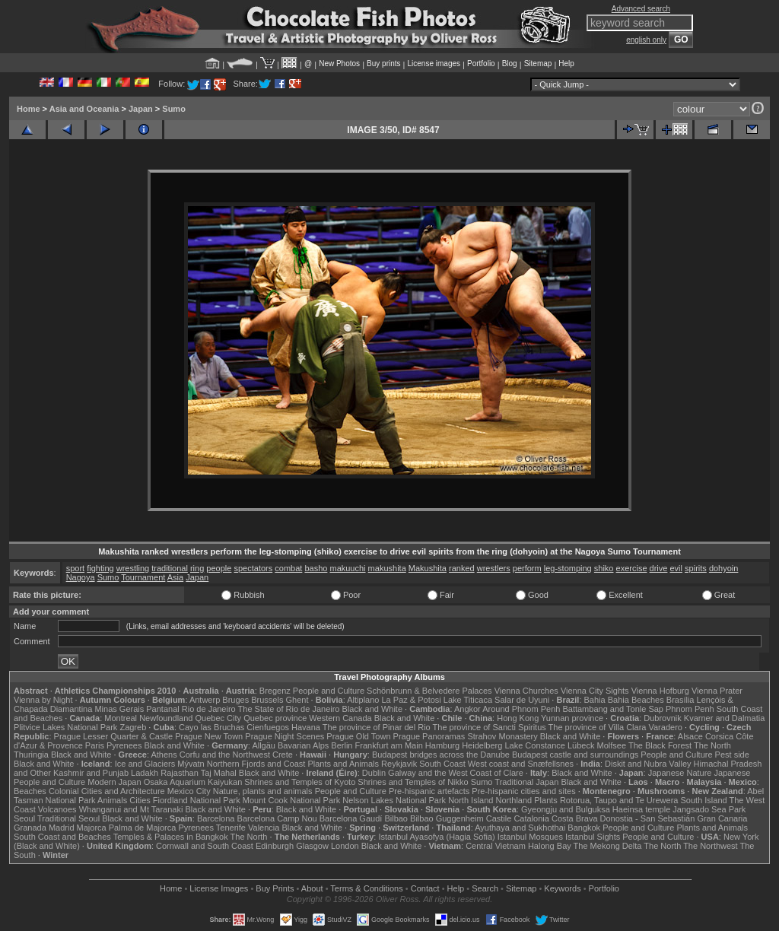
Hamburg (442, 745)
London (345, 845)
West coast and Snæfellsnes (521, 763)
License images (434, 63)
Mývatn (190, 763)
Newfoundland (165, 718)
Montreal (120, 718)
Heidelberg (482, 745)
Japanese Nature (680, 772)
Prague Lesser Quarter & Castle (113, 736)
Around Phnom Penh (521, 708)
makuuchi (347, 568)
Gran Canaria (722, 818)
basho (315, 568)
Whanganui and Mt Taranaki (131, 809)
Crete (282, 754)
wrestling (132, 568)
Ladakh (144, 772)
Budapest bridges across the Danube (441, 754)
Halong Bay (549, 845)
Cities (140, 800)
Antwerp (204, 699)
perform (527, 568)
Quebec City (219, 718)
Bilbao (396, 818)
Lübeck (581, 745)
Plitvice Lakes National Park (65, 727)
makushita (387, 568)
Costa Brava (575, 818)
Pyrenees (124, 745)
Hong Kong (518, 718)
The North (712, 745)
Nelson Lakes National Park (394, 800)
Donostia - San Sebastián (647, 818)
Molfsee (612, 745)
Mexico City (189, 791)
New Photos (339, 63)
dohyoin (724, 568)
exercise (631, 568)
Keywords (562, 888)
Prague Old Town (358, 736)
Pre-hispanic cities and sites (523, 791)
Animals (112, 800)
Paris (94, 745)
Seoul (24, 818)
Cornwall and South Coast (204, 845)
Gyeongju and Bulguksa (565, 809)
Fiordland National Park (196, 800)
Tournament (143, 577)
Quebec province (275, 718)
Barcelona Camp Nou (277, 818)
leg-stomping (568, 568)
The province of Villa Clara (597, 727)
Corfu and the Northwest (225, 754)
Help (566, 63)
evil (676, 568)
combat (288, 568)
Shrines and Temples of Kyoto (299, 781)
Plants (546, 800)
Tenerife (231, 827)
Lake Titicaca (468, 699)
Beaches (30, 791)
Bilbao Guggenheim (447, 818)
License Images (218, 888)
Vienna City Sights (595, 690)
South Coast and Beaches (62, 836)
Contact (425, 888)
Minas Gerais (119, 708)
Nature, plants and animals (263, 791)
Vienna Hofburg (660, 690)
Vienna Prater (717, 690)
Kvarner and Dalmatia (724, 718)
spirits (696, 568)
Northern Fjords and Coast (256, 763)
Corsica (719, 736)
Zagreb (132, 727)
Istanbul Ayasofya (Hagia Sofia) (436, 836)
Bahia (595, 699)
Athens (163, 754)
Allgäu (263, 745)
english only (646, 40)
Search (485, 888)
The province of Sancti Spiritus (489, 727)
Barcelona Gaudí (351, 818)
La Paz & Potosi (411, 699)
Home (28, 108)
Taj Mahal (219, 772)
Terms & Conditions (366, 888)
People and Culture (328, 690)
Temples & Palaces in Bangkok (170, 836)
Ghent (297, 699)
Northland (514, 800)
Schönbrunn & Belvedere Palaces (429, 690)
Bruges (235, 699)
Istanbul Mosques (530, 836)
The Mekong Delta (608, 845)
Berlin (341, 745)
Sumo (174, 108)
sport (75, 568)
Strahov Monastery (502, 736)
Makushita (428, 568)
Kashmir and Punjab (91, 772)
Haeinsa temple (641, 809)
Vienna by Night (43, 699)
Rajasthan (180, 772)
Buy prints (383, 63)
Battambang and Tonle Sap (612, 708)
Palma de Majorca (142, 827)
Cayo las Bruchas (211, 727)
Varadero (665, 727)
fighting (100, 568)
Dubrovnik (663, 718)
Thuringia (31, 754)
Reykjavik (399, 763)
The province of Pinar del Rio (377, 727)
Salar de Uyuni (521, 699)
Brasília (680, 699)
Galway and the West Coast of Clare (455, 772)
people (218, 568)
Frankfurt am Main (389, 745)
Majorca (92, 827)
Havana (305, 727)
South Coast (442, 763)
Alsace (690, 736)
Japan (141, 108)
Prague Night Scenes (284, 736)
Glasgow (312, 845)
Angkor (467, 708)
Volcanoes (57, 809)
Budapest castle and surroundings (575, 754)
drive (659, 568)
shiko (604, 568)
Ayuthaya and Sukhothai (520, 827)
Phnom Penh (690, 708)
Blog (509, 63)
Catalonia (531, 818)
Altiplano (363, 699)
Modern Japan (114, 781)
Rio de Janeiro (209, 708)
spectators (253, 568)
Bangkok (584, 827)
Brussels (267, 699)
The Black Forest (660, 745)
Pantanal (162, 708)
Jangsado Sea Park (709, 809)
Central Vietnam (496, 845)
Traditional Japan (526, 781)
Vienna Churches (526, 690)
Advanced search (641, 9)
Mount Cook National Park (291, 800)
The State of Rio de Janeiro (289, 708)
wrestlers (493, 568)
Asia (175, 577)
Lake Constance (534, 745)
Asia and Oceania (84, 108)
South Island (704, 800)
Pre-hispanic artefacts (429, 791)
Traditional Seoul (68, 818)
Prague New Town (209, 736)
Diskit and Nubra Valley (648, 763)
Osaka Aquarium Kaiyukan (193, 781)
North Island (470, 800)
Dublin (374, 772)
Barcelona (216, 818)
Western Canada (340, 718)
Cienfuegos (267, 727)
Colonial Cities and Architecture (107, 791)
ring (197, 568)
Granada (30, 827)
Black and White (372, 708)
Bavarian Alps (303, 745)
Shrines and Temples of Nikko (413, 781)
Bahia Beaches (636, 699)
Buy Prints (275, 888)
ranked (462, 568)
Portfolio (481, 63)
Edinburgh (275, 845)
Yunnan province (572, 718)
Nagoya (80, 577)
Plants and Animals (343, 763)
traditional (169, 568)
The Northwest (710, 845)
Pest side (732, 754)
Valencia (263, 827)
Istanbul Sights (592, 836)
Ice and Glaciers (145, 763)
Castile (499, 818)
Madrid (62, 827)
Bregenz (275, 690)
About (312, 888)
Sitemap (538, 63)
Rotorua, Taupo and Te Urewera (619, 800)
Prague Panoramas (429, 736)
